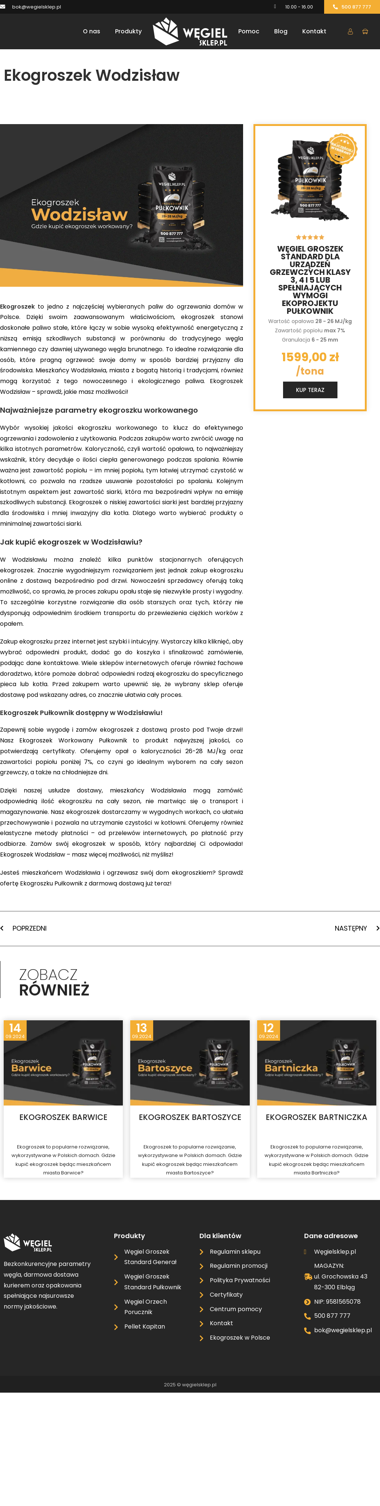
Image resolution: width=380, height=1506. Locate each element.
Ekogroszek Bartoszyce (190, 1117)
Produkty (128, 31)
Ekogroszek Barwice (63, 1117)
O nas (91, 31)
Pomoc (248, 31)
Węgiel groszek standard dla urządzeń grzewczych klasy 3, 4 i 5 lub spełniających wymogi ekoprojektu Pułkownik (310, 279)
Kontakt (314, 31)
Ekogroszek (19, 306)
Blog (280, 31)
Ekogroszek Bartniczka (316, 1117)
